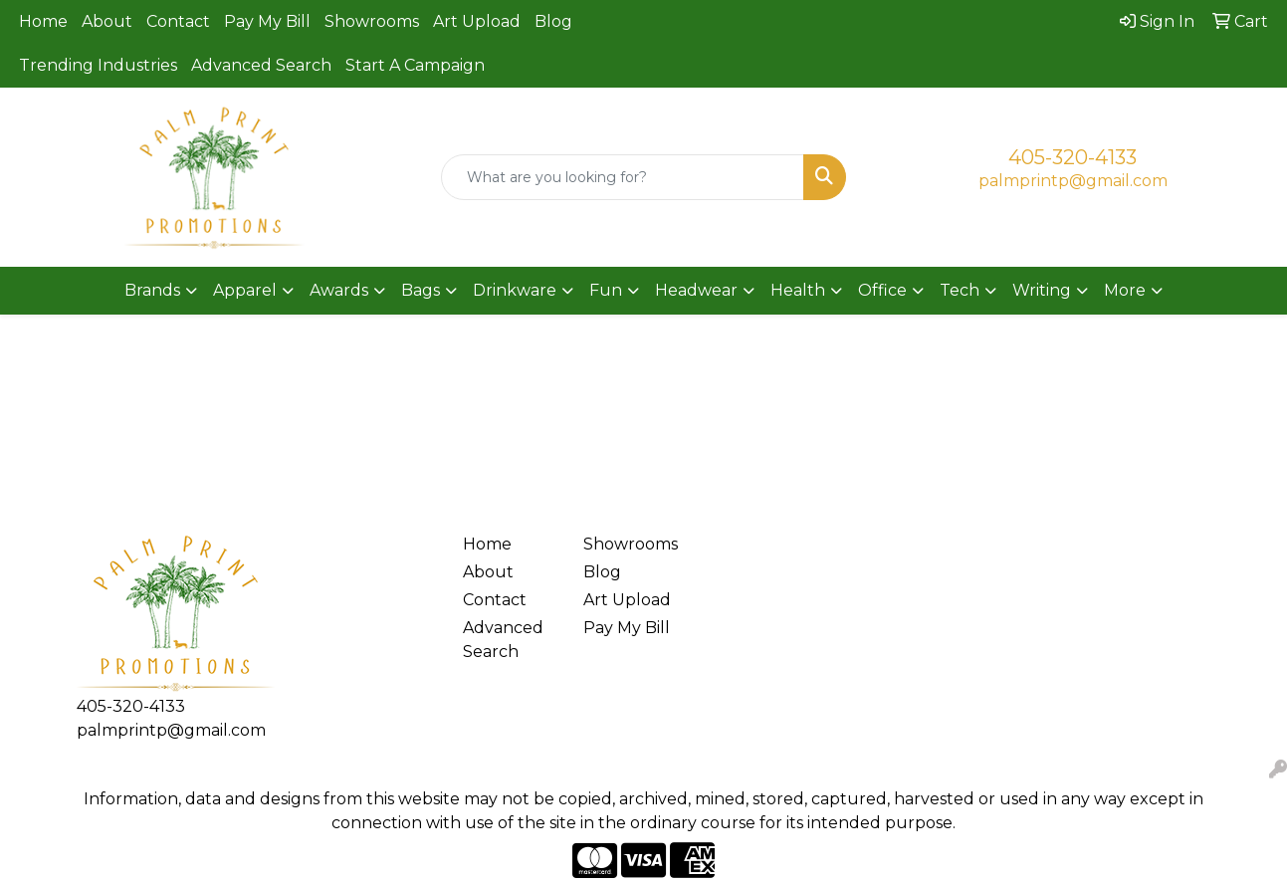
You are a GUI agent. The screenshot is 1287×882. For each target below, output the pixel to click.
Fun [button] (605, 290)
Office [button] (882, 290)
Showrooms (371, 21)
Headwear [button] (696, 290)
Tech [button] (959, 290)
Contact (178, 21)
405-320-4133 (1072, 157)
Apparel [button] (245, 290)
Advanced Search (261, 65)
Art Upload (477, 21)
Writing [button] (1041, 290)
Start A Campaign (415, 65)
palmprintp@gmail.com (1073, 180)
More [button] (1125, 290)
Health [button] (797, 290)
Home (43, 21)
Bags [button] (420, 290)
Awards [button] (339, 290)
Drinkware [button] (514, 290)
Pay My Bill (267, 21)
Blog (553, 21)
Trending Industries (98, 65)
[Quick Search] (622, 177)
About (107, 21)
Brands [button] (152, 290)
